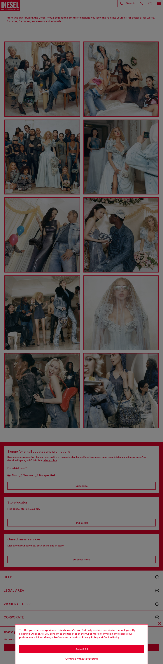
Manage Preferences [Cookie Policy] (56, 637)
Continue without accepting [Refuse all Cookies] (81, 658)
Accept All (82, 648)
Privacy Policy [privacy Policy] (90, 637)
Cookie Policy (111, 637)
